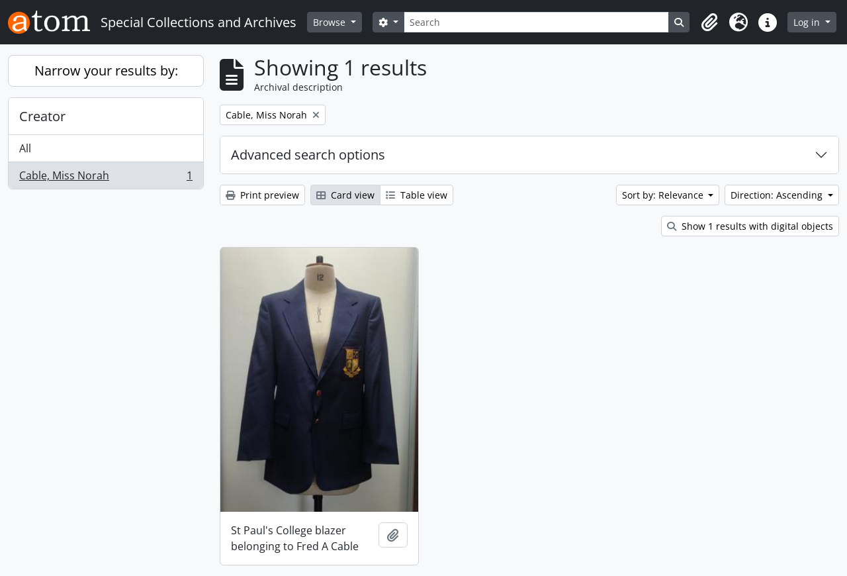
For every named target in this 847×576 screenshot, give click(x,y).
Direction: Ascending (778, 195)
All (25, 148)
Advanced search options (308, 155)
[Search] (537, 22)
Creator (42, 116)
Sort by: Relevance (664, 195)
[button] (709, 22)
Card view (345, 195)
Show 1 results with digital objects (750, 226)
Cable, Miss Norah (106, 178)
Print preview (262, 195)
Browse (330, 22)
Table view (416, 195)
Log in (808, 22)
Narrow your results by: (106, 70)
